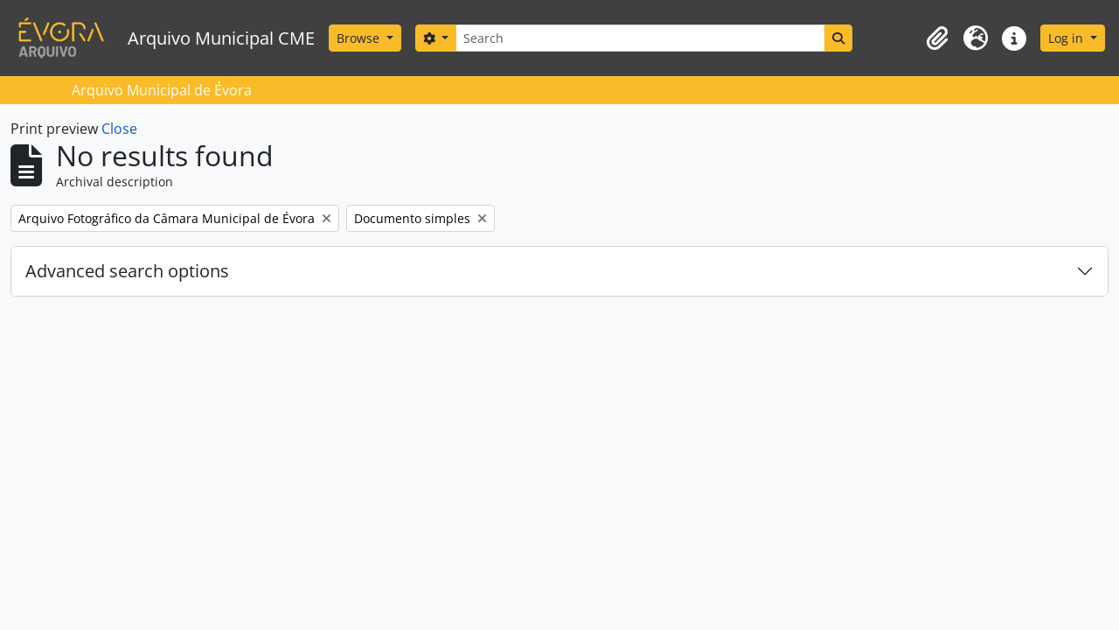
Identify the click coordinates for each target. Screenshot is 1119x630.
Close (119, 128)
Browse (360, 38)
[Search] (639, 38)
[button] (937, 38)
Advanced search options (127, 271)
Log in (1067, 38)
